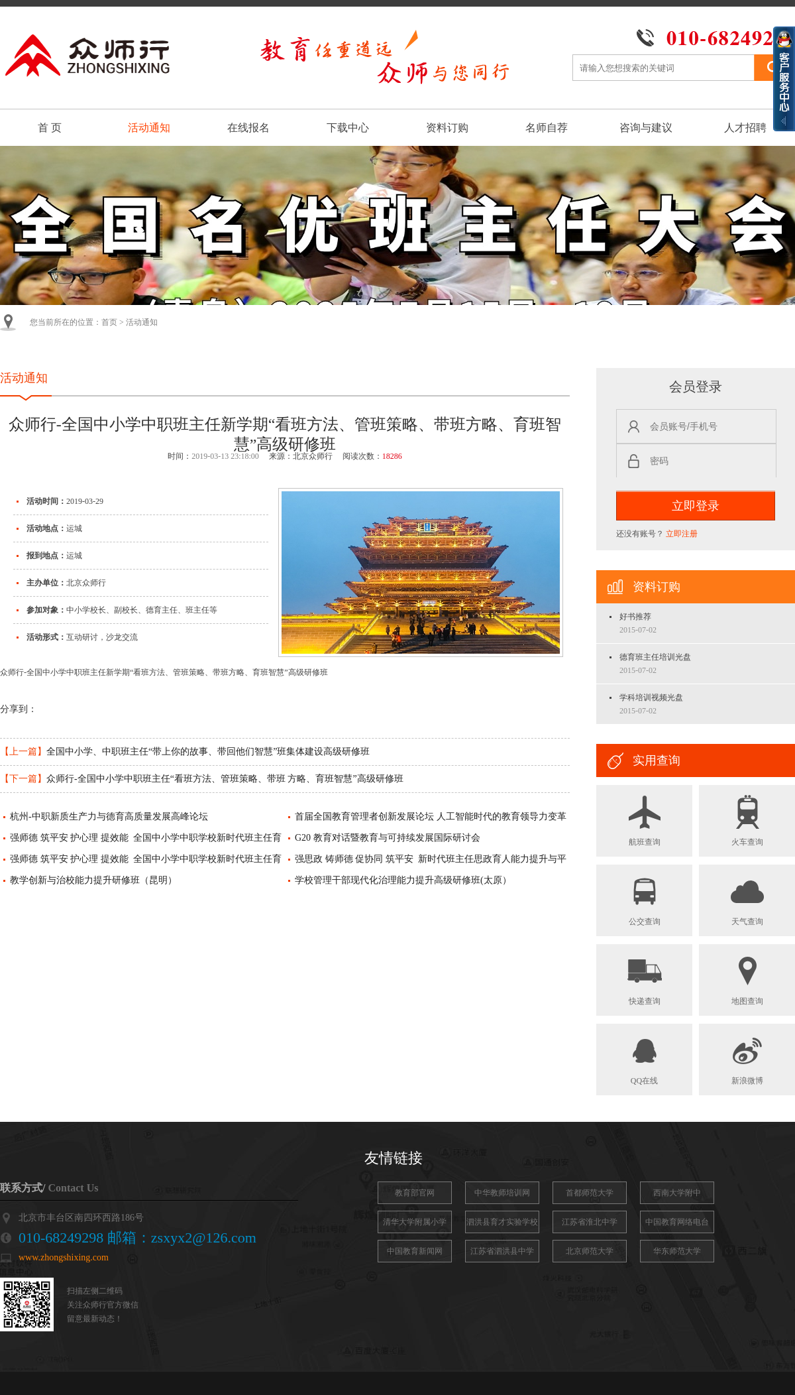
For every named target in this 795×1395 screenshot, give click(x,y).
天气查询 (747, 899)
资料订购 (447, 127)
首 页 (50, 127)
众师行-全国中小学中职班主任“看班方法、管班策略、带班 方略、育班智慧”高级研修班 (201, 779)
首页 (109, 322)
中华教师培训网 (502, 1192)
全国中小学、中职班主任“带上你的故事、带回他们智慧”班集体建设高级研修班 (185, 752)
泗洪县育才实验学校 (502, 1222)
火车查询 (747, 820)
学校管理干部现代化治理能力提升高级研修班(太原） (403, 880)
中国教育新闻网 (415, 1251)
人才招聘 (745, 127)
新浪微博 (747, 1058)
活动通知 (149, 127)
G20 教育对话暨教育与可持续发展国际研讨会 (387, 838)
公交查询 (644, 899)
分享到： (18, 709)
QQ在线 (644, 1058)
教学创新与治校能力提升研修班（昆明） (93, 880)
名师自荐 (546, 127)
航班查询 (644, 820)
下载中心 (348, 127)
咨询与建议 (645, 127)
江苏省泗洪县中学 (502, 1251)
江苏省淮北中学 (589, 1222)
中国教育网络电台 (677, 1222)
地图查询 (747, 979)
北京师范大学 (589, 1251)
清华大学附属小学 (415, 1222)
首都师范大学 (589, 1192)
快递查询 (644, 979)
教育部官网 (415, 1192)
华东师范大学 (677, 1251)
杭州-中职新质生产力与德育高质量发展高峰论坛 (109, 816)
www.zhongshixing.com (64, 1257)
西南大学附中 (677, 1192)
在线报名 (248, 127)
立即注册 (682, 533)
